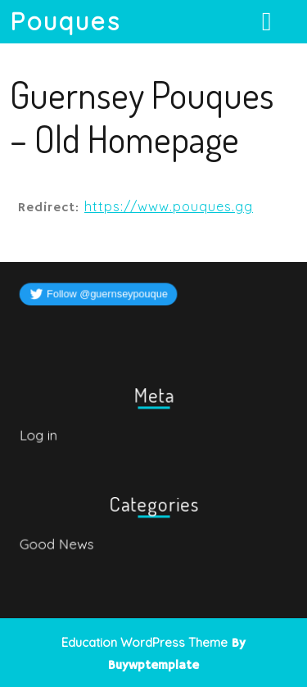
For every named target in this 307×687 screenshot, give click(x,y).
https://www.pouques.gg (168, 206)
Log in (39, 435)
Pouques (65, 21)
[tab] (269, 21)
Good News (57, 544)
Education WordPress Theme (144, 642)
